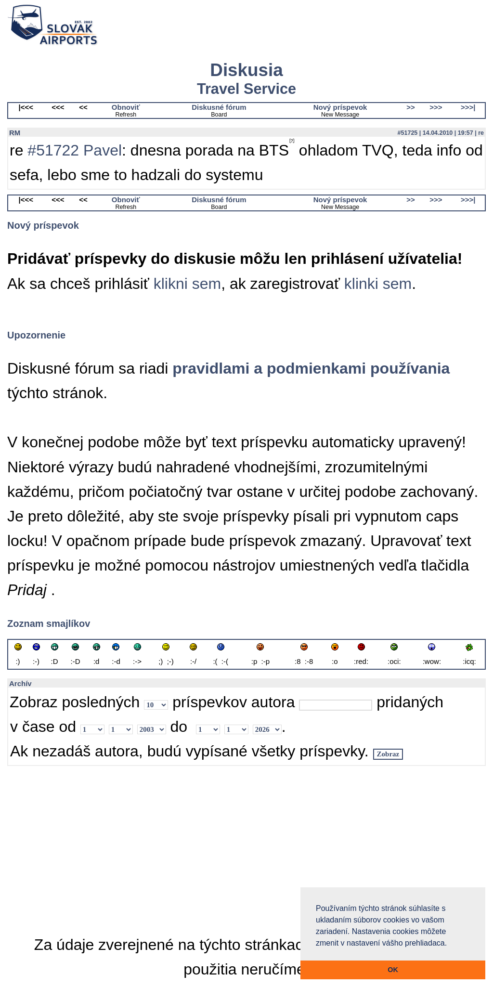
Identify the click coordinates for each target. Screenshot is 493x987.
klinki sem (378, 283)
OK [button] (393, 970)
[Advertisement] (246, 849)
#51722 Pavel (74, 150)
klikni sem (187, 283)
